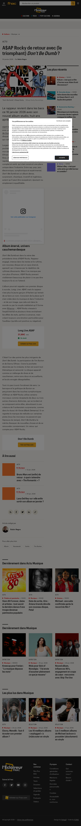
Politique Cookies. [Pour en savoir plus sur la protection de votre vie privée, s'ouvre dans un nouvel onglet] (26, 140)
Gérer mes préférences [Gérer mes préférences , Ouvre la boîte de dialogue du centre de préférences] (20, 157)
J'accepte (62, 157)
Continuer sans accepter (63, 121)
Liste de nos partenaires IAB (20, 152)
